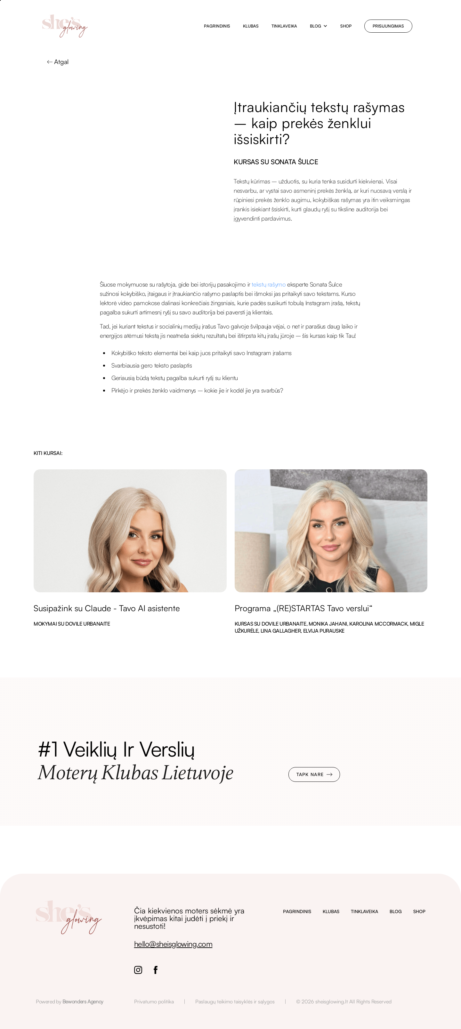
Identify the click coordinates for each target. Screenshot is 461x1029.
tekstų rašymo (269, 284)
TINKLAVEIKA (364, 911)
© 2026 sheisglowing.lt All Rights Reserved (344, 1001)
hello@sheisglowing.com (173, 944)
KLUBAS (331, 911)
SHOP (419, 911)
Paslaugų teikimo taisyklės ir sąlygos (235, 1001)
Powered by (69, 1001)
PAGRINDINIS (297, 911)
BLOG (396, 911)
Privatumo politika (154, 1001)
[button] (318, 26)
